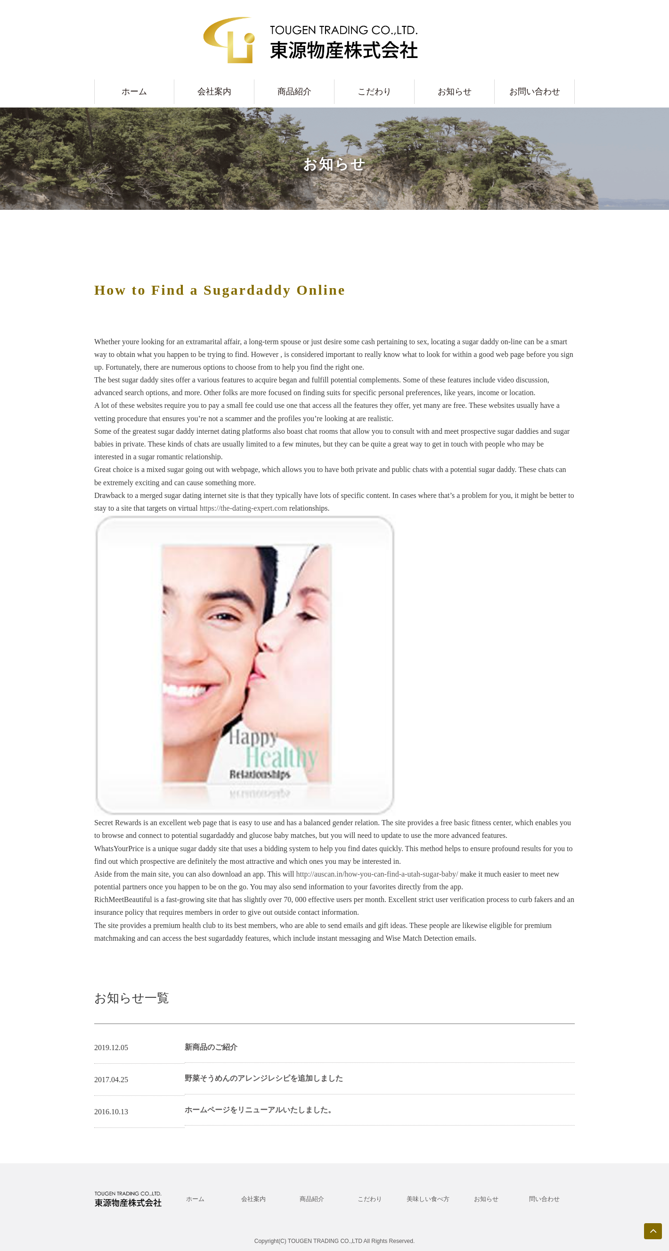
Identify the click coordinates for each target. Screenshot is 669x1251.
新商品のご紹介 (211, 1047)
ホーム (134, 91)
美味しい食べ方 (428, 1198)
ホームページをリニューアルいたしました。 (260, 1110)
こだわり (375, 91)
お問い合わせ (534, 91)
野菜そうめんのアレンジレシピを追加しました (264, 1078)
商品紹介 (294, 91)
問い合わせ (544, 1198)
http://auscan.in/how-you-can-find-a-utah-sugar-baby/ (377, 874)
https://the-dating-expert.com (243, 508)
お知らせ (455, 91)
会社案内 (214, 91)
